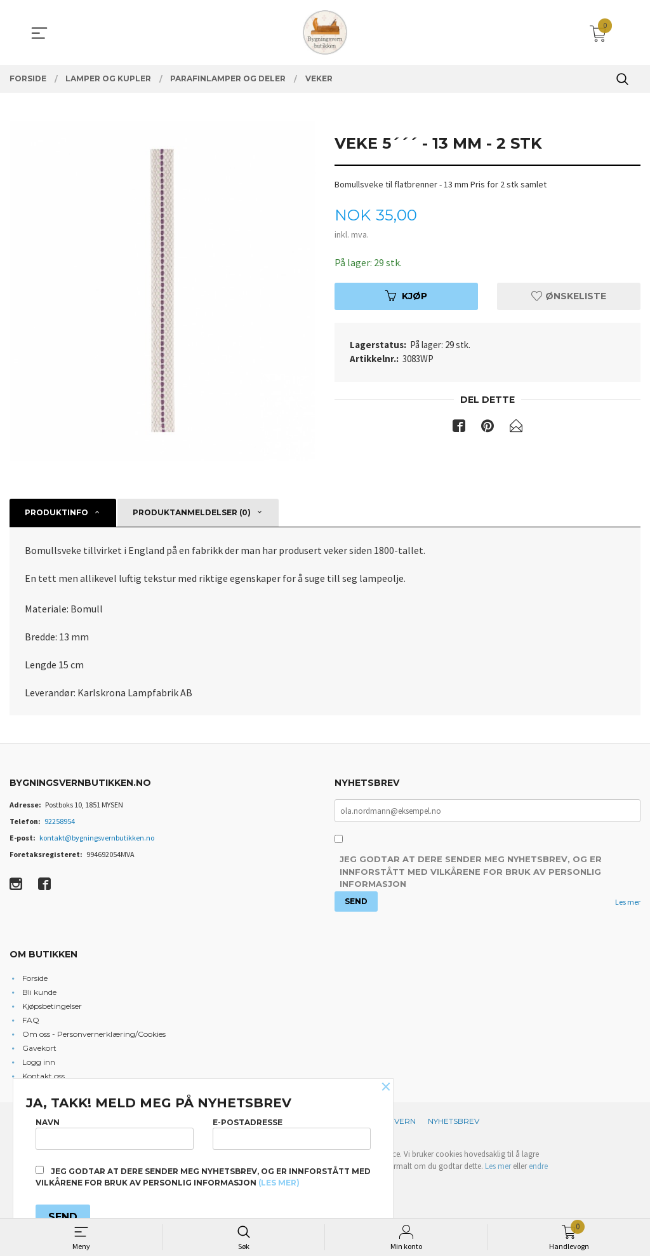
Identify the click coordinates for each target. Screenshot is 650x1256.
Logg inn (38, 1062)
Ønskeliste (568, 296)
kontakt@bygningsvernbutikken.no (96, 837)
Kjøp (406, 296)
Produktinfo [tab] (56, 512)
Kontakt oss (43, 1076)
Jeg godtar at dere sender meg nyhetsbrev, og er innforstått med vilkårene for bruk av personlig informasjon (471, 871)
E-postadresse (292, 1133)
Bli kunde (39, 992)
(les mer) (279, 1182)
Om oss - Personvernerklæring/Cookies (94, 1034)
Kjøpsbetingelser (52, 1006)
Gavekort (39, 1048)
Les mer (627, 902)
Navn (115, 1133)
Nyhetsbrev (453, 1121)
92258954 (59, 821)
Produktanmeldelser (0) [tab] (192, 512)
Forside (35, 978)
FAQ (30, 1020)
